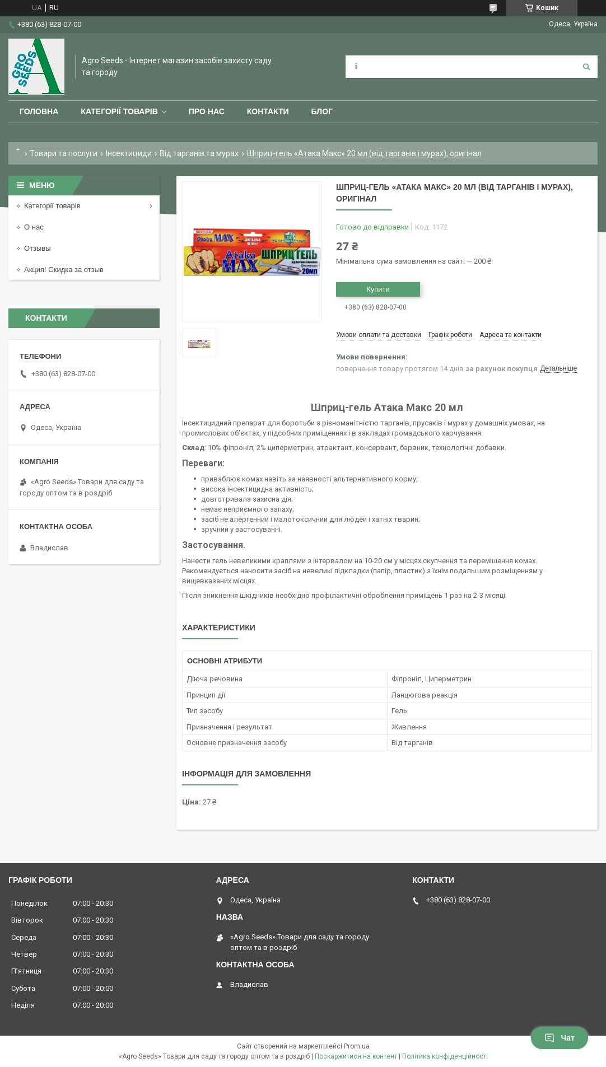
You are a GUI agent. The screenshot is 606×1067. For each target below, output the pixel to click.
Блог (322, 111)
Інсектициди (129, 153)
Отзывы (37, 248)
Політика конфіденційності (445, 1056)
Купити (378, 289)
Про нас (207, 111)
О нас (34, 227)
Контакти (268, 111)
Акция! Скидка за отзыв (64, 269)
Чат (559, 1038)
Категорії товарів (119, 111)
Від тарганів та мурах (199, 153)
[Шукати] (586, 66)
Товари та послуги (63, 153)
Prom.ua (357, 1046)
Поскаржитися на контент (356, 1056)
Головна (39, 111)
